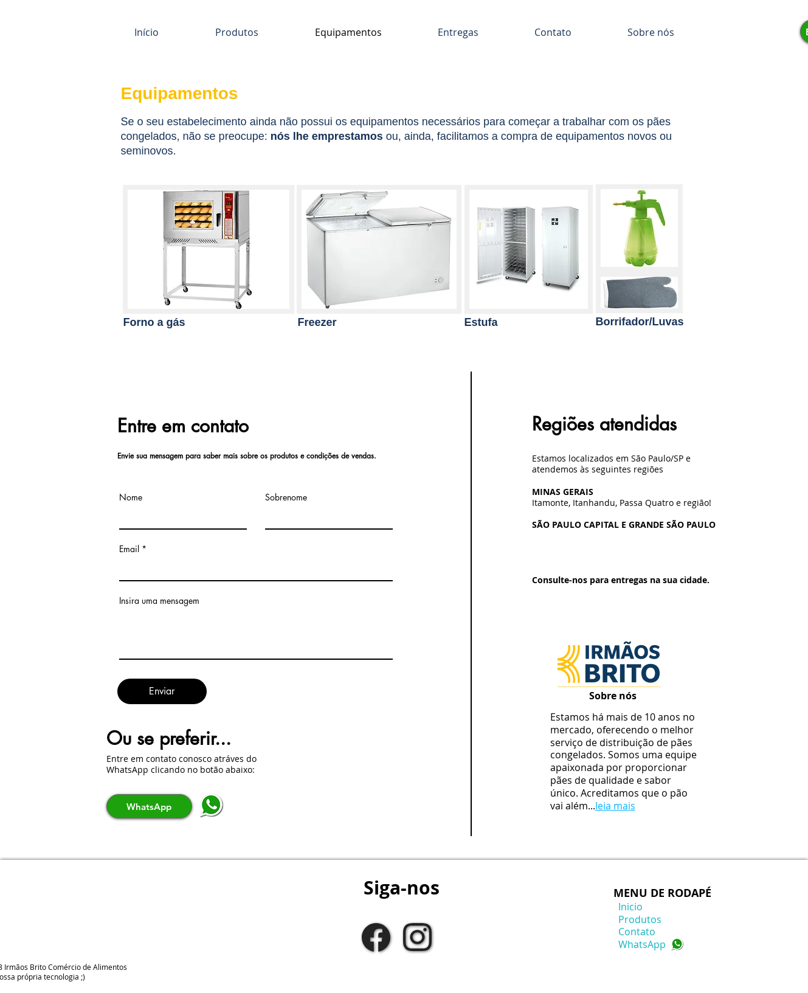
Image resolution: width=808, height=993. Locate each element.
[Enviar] (162, 691)
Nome (130, 497)
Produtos (637, 919)
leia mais (615, 805)
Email (129, 549)
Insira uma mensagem (159, 601)
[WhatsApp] (149, 806)
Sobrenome (286, 497)
